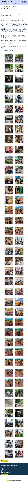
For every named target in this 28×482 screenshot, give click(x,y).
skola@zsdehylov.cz (6, 472)
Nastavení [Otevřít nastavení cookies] (19, 480)
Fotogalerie (9, 6)
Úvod (1, 6)
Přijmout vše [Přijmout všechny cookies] (9, 480)
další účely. (19, 476)
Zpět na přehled (4, 460)
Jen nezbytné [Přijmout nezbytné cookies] (14, 480)
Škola (5, 6)
